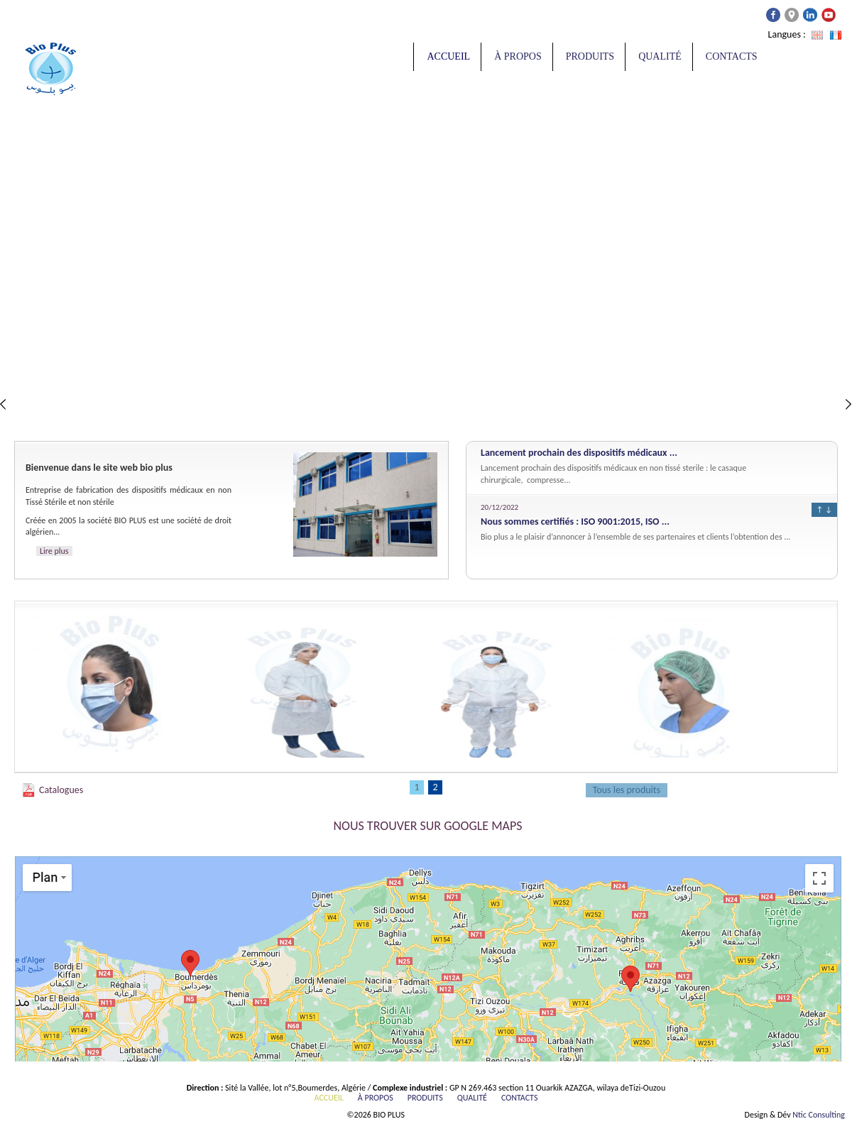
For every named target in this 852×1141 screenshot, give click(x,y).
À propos (518, 56)
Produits (590, 56)
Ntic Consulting (818, 1115)
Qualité (660, 56)
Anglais (817, 35)
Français (836, 35)
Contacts (732, 56)
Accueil (448, 56)
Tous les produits (626, 790)
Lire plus (54, 551)
